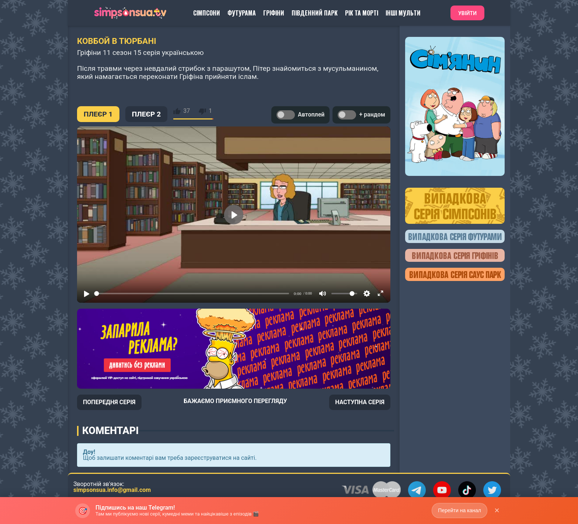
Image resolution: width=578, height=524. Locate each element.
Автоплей (300, 114)
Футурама (241, 12)
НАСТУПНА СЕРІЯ (359, 402)
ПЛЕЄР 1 (98, 114)
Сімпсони (206, 12)
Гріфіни (273, 12)
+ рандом (361, 114)
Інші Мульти (403, 12)
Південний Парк (315, 12)
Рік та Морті (361, 12)
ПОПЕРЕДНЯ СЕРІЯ (109, 402)
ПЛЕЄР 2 (146, 114)
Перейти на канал (459, 510)
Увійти (467, 13)
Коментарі (110, 431)
